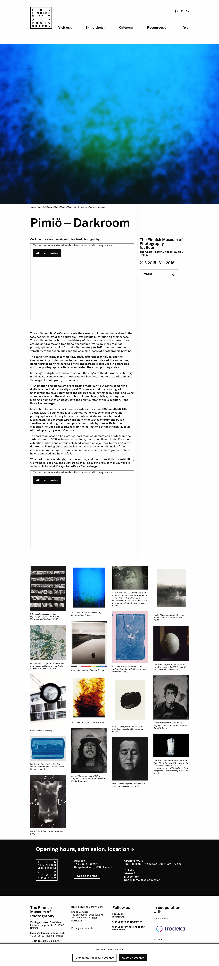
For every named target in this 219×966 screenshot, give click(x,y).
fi (182, 11)
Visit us (64, 28)
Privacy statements (82, 928)
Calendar (126, 28)
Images (159, 274)
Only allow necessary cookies (95, 957)
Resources (155, 28)
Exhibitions (94, 28)
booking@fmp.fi (94, 906)
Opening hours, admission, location (83, 849)
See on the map (88, 876)
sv (187, 11)
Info (183, 28)
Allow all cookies (133, 957)
